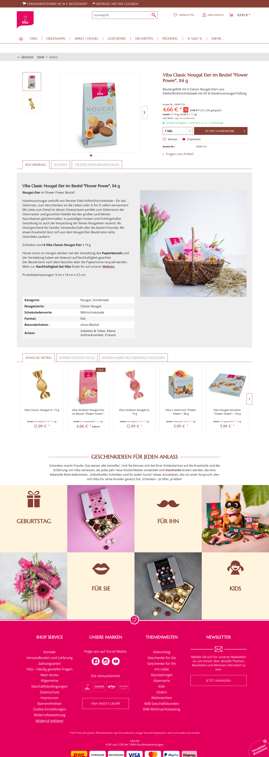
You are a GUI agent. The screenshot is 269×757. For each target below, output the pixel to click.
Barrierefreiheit (49, 703)
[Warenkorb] (240, 15)
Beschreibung (35, 164)
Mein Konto (50, 675)
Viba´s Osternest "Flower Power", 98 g (181, 411)
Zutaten (60, 164)
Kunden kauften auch (77, 358)
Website (108, 266)
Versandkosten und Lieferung (50, 657)
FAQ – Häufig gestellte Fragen (49, 669)
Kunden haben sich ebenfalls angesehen (133, 358)
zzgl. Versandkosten (184, 118)
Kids (161, 686)
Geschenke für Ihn (161, 663)
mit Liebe (161, 669)
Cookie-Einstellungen (49, 709)
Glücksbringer (162, 675)
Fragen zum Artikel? (178, 154)
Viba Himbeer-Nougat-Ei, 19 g (134, 411)
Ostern (161, 692)
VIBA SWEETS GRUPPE (105, 703)
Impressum (49, 697)
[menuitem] (125, 15)
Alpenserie (161, 680)
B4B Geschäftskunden (161, 703)
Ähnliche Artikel (38, 358)
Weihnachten (161, 697)
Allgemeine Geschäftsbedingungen (49, 683)
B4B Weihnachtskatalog (161, 709)
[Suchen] (154, 15)
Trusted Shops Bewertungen (97, 164)
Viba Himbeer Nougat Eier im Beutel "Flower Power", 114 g (88, 412)
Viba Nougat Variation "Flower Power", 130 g (227, 411)
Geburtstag (161, 652)
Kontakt (49, 652)
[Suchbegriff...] (125, 15)
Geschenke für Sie (162, 657)
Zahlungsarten (49, 663)
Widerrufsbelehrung (49, 715)
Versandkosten (126, 732)
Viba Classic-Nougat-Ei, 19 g (41, 410)
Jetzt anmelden (218, 680)
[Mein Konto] (213, 15)
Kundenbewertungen (150, 744)
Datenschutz (49, 692)
